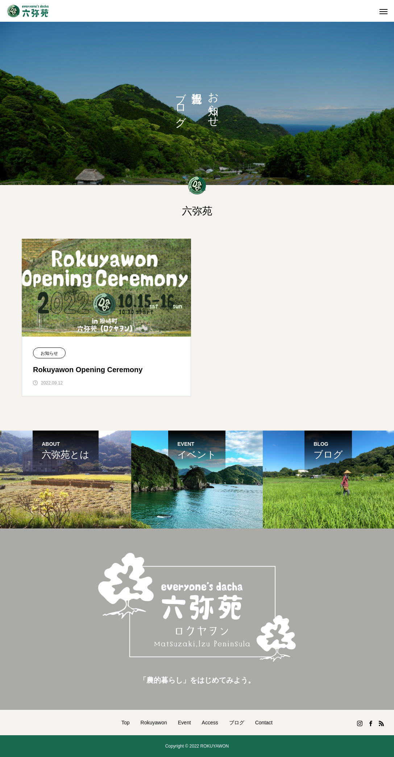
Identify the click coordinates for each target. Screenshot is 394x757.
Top (125, 722)
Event (184, 722)
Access (210, 722)
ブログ (236, 722)
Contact (264, 722)
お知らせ (49, 353)
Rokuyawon (154, 722)
